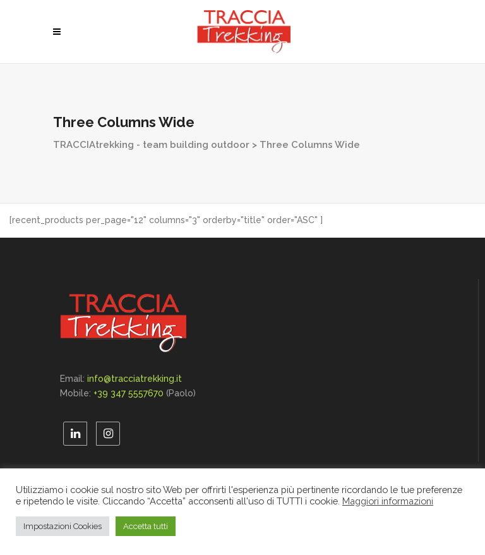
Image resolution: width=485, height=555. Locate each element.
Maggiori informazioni (387, 501)
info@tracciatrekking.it (134, 379)
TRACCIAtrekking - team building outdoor (151, 144)
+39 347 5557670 (128, 393)
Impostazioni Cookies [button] (62, 526)
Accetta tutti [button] (145, 526)
